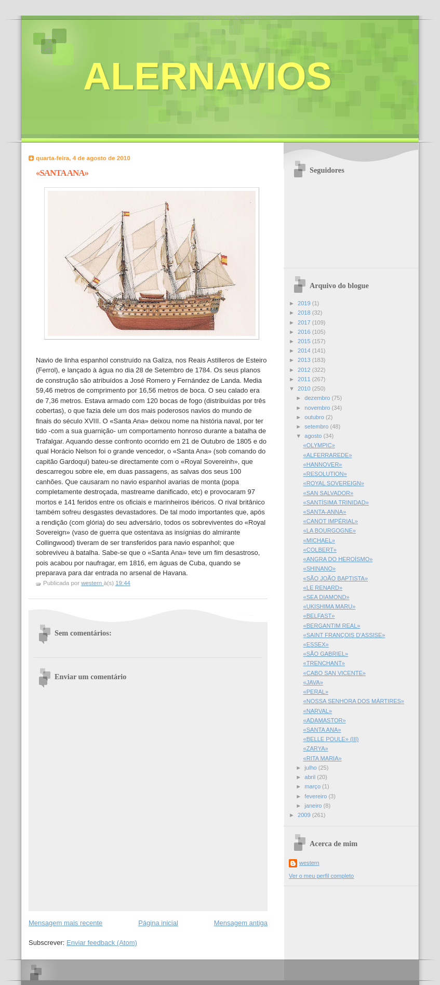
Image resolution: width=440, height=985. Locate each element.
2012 (305, 370)
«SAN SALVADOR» (328, 493)
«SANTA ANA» (322, 730)
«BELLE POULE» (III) (331, 739)
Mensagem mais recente (65, 923)
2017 (305, 322)
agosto (313, 436)
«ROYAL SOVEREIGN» (333, 483)
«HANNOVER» (322, 464)
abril (310, 777)
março (313, 786)
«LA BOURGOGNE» (329, 530)
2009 (305, 815)
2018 (305, 312)
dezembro (317, 398)
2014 (305, 350)
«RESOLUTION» (325, 474)
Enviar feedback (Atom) (101, 943)
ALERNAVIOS (207, 76)
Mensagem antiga (241, 923)
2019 (305, 303)
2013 (305, 360)
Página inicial (158, 923)
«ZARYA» (315, 748)
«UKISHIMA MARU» (329, 606)
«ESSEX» (316, 644)
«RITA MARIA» (322, 758)
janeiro (313, 805)
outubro (315, 417)
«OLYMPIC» (319, 445)
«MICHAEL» (319, 540)
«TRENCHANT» (324, 663)
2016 (305, 332)
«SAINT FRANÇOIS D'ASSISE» (344, 635)
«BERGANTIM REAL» (332, 626)
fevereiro (316, 796)
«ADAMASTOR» (324, 720)
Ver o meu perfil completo (321, 876)
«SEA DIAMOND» (326, 597)
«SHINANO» (319, 568)
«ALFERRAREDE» (327, 455)
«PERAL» (316, 692)
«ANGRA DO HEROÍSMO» (338, 559)
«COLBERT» (320, 550)
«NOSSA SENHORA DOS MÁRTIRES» (353, 701)
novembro (317, 408)
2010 (305, 388)
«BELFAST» (319, 616)
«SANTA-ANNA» (324, 512)
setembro (317, 426)
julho (311, 767)
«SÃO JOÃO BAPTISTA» (335, 578)
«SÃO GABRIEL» (326, 654)
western (309, 863)
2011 (305, 379)
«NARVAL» (317, 711)
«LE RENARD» (323, 588)
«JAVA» (313, 682)
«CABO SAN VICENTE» (334, 673)
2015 (305, 341)
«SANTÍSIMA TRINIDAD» (336, 502)
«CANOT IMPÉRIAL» (330, 521)
